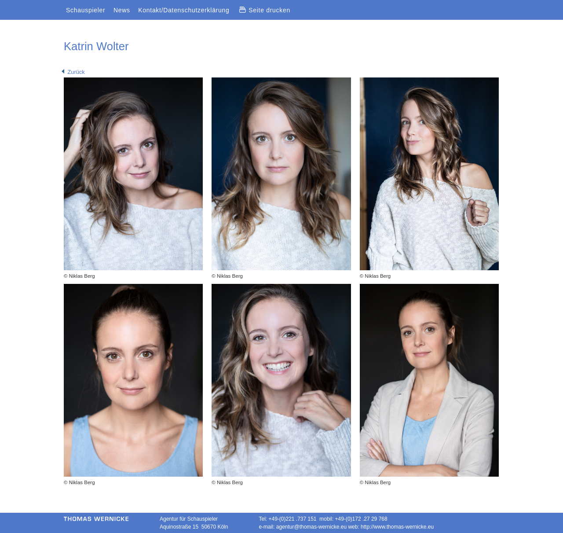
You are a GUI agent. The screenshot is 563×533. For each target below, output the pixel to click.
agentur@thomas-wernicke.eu (311, 527)
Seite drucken (264, 10)
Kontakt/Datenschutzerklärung (183, 10)
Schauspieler (85, 10)
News (121, 10)
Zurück (73, 72)
